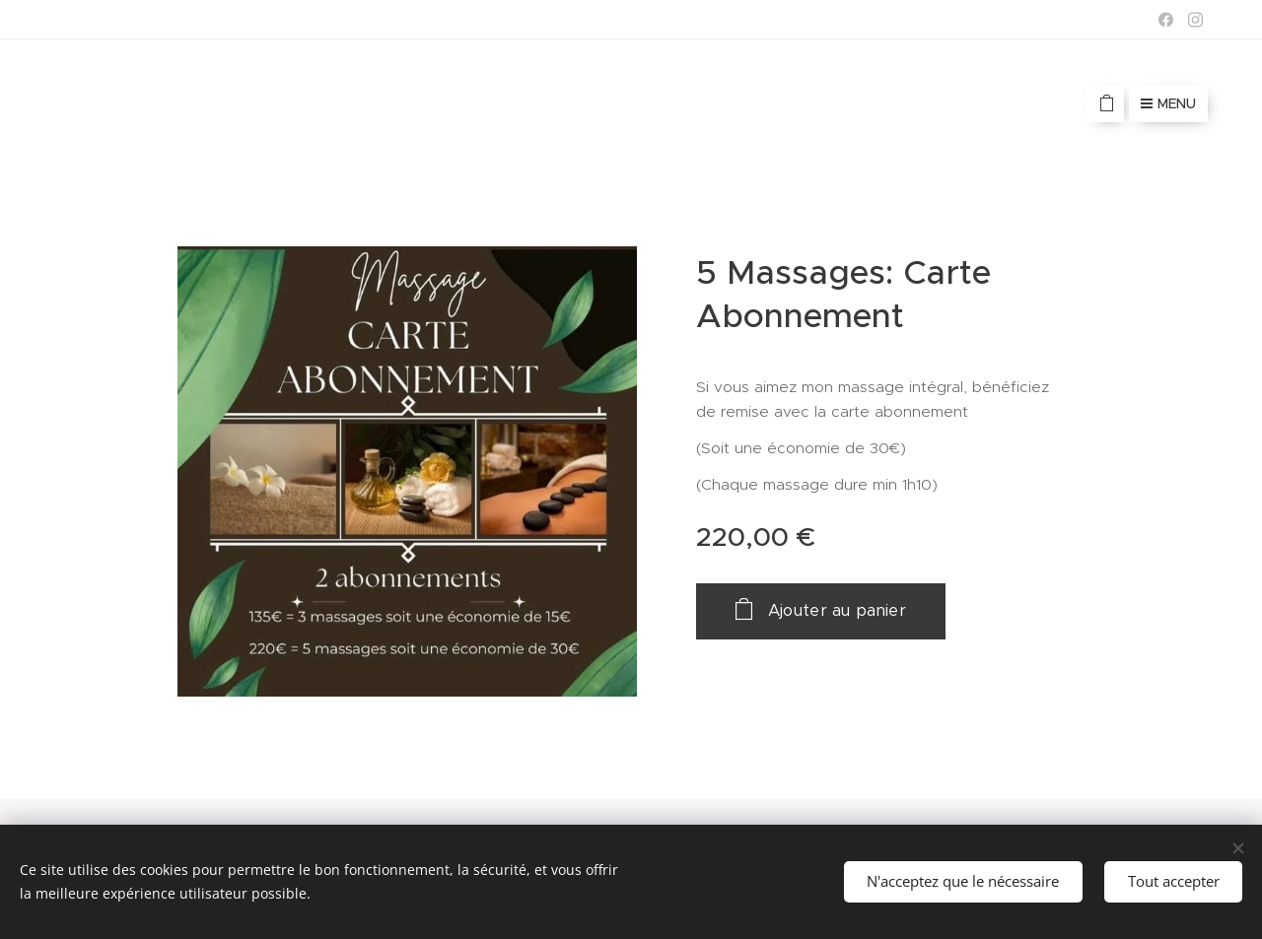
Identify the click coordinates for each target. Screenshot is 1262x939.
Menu (1168, 103)
